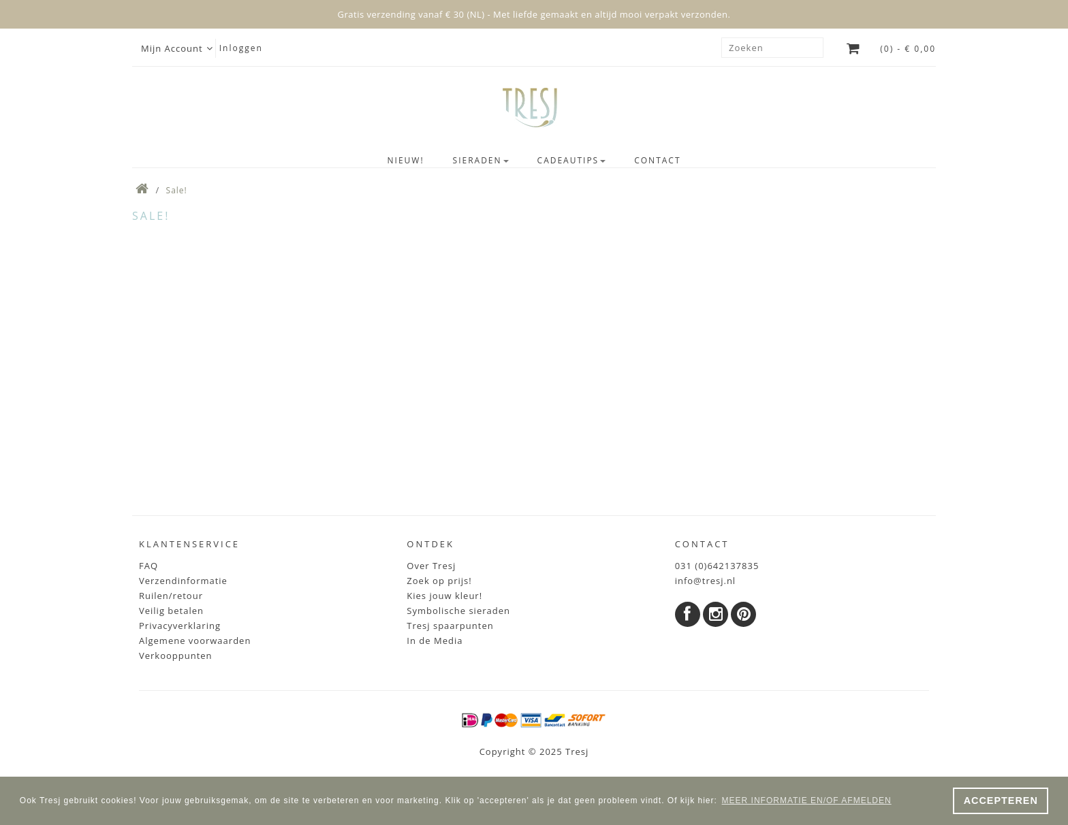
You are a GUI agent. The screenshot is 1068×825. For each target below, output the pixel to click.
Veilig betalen (171, 610)
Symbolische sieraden (458, 610)
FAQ (148, 566)
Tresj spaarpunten (450, 625)
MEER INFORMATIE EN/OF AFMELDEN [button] (807, 800)
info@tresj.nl (705, 581)
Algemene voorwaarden (195, 640)
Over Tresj (431, 566)
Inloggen (241, 48)
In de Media (434, 640)
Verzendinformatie (183, 581)
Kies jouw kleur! (444, 595)
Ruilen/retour (171, 595)
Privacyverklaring (180, 625)
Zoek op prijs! (439, 581)
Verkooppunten (176, 655)
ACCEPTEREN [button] (1001, 800)
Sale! (176, 190)
